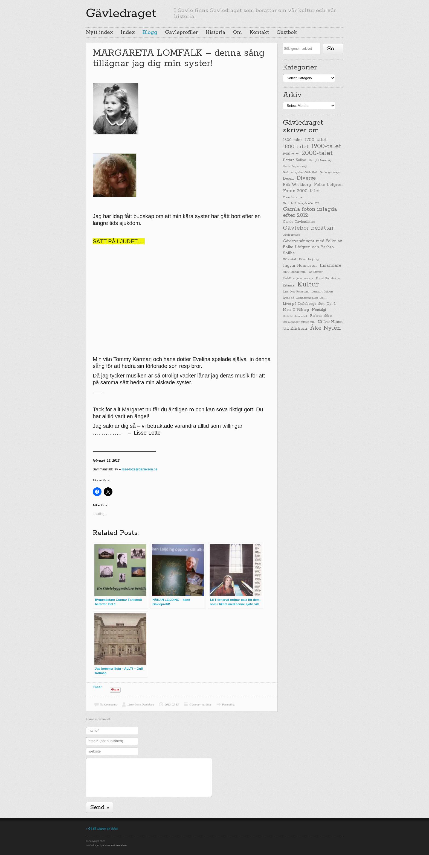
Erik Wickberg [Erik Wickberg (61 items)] (297, 184)
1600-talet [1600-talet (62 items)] (292, 139)
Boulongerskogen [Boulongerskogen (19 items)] (330, 172)
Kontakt (259, 32)
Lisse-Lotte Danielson (140, 704)
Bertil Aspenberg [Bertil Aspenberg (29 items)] (295, 166)
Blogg (150, 32)
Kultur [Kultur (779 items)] (308, 285)
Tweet (97, 687)
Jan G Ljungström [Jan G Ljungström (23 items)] (294, 272)
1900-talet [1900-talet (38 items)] (290, 154)
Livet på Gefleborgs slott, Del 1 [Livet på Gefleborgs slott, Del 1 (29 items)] (304, 298)
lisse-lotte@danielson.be (139, 469)
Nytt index (99, 32)
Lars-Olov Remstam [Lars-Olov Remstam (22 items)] (296, 292)
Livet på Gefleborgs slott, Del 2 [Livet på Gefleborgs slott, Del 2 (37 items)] (309, 304)
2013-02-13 (172, 704)
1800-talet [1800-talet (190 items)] (296, 147)
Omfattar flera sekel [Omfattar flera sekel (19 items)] (295, 316)
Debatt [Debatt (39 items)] (288, 178)
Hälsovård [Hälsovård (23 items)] (289, 259)
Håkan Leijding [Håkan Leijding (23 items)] (309, 259)
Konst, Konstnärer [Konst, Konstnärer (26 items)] (328, 278)
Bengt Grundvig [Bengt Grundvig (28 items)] (320, 160)
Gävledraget (121, 13)
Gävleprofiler (181, 32)
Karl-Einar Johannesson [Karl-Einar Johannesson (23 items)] (298, 278)
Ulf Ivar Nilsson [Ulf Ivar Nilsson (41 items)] (330, 322)
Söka (334, 48)
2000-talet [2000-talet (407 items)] (317, 153)
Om (237, 32)
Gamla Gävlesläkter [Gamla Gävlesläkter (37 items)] (299, 222)
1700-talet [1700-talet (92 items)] (316, 140)
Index (128, 32)
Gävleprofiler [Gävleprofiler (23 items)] (291, 235)
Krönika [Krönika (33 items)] (288, 285)
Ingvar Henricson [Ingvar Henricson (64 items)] (300, 265)
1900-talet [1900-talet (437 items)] (326, 146)
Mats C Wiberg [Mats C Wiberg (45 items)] (296, 310)
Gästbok (287, 32)
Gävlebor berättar (200, 704)
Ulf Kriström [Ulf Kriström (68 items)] (295, 328)
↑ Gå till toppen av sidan (102, 828)
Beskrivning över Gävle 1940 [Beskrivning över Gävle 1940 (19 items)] (300, 172)
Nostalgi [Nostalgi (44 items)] (319, 310)
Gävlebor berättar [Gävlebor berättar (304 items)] (308, 228)
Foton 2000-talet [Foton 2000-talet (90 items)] (301, 191)
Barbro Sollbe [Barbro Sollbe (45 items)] (294, 160)
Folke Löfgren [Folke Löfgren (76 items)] (328, 185)
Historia (215, 32)
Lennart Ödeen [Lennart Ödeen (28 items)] (322, 292)
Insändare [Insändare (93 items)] (330, 265)
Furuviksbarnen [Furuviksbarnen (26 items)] (293, 197)
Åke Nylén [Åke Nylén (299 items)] (325, 328)
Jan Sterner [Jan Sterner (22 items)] (316, 272)
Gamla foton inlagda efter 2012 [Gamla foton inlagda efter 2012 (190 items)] (310, 212)
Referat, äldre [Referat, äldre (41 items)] (321, 316)
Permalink (228, 704)
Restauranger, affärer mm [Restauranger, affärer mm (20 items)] (299, 322)
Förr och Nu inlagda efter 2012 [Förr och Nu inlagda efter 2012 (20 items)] (301, 203)
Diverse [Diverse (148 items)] (306, 178)
